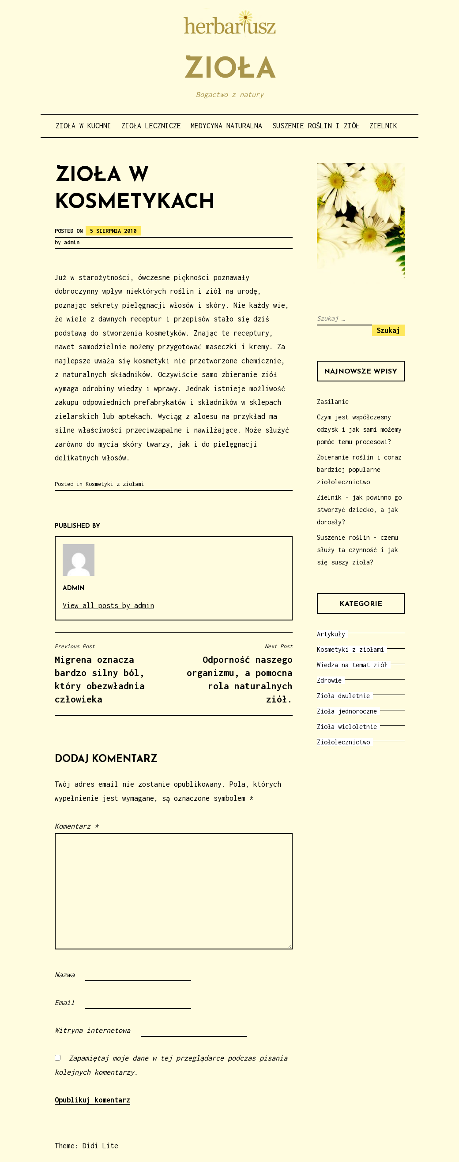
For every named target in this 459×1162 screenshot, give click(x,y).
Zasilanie (333, 401)
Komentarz (76, 826)
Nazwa (65, 975)
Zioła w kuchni (83, 126)
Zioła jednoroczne (347, 711)
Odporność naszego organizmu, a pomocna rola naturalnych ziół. (235, 673)
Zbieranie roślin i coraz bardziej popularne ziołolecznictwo (359, 469)
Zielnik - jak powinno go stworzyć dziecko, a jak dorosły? (359, 509)
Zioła (230, 70)
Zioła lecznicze (151, 126)
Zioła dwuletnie (343, 695)
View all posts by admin (108, 605)
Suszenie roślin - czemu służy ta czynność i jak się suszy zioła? (357, 550)
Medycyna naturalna (226, 126)
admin (71, 242)
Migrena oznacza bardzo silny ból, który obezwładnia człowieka (112, 673)
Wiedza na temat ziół (352, 665)
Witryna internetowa (92, 1030)
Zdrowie (329, 680)
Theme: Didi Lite (86, 1146)
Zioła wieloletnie (347, 726)
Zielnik (383, 126)
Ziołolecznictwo (343, 742)
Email (65, 1002)
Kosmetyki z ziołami (115, 484)
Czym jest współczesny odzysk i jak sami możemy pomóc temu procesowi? (359, 429)
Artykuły (331, 634)
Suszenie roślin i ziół (316, 126)
